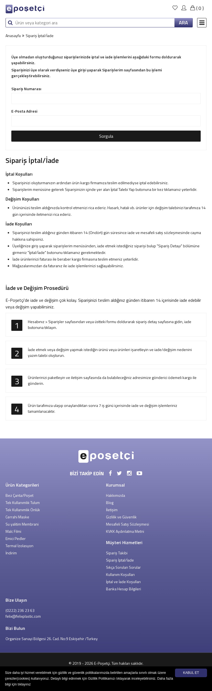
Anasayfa (13, 35)
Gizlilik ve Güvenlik (121, 517)
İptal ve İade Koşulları (123, 582)
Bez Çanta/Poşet (19, 495)
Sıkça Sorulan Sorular (123, 567)
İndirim (11, 553)
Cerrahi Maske (17, 517)
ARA (183, 22)
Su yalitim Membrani (22, 524)
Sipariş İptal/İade (120, 560)
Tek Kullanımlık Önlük (23, 510)
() (196, 8)
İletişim (112, 510)
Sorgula (106, 136)
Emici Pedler (16, 538)
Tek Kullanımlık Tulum (23, 502)
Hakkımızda (115, 495)
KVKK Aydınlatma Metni (125, 531)
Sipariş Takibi (117, 553)
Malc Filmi (13, 531)
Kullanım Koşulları (120, 574)
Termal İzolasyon (19, 546)
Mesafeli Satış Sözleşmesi (127, 524)
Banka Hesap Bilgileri (123, 589)
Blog (109, 502)
